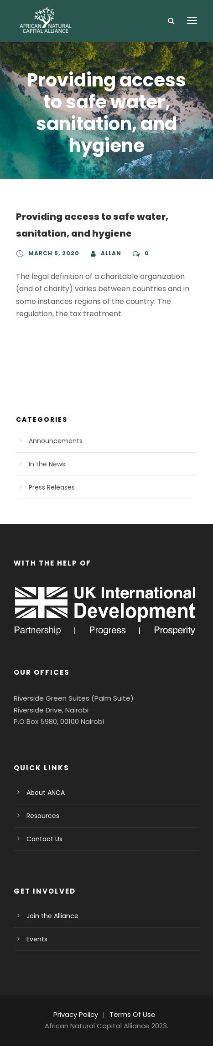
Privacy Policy (78, 1014)
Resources (41, 815)
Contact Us (42, 839)
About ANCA (44, 792)
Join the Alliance (49, 916)
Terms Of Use (131, 1014)
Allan (106, 253)
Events (36, 939)
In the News (45, 464)
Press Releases (51, 487)
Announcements (52, 441)
